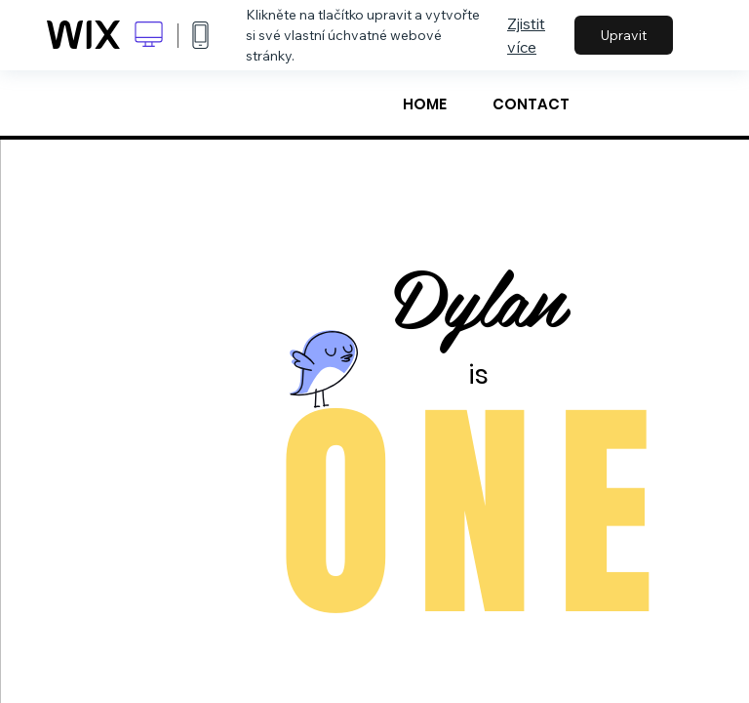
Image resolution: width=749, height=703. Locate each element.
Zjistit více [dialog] (526, 35)
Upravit (624, 35)
